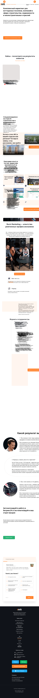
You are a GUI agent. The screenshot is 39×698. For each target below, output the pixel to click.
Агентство (32, 4)
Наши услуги (19, 618)
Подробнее (11, 282)
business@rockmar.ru (20, 654)
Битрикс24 (29, 5)
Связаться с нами (19, 650)
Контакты (37, 4)
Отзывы (19, 640)
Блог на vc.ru (19, 643)
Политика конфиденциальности (19, 688)
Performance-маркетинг (19, 620)
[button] (6, 4)
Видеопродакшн (20, 629)
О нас (19, 642)
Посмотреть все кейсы (20, 60)
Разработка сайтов (19, 631)
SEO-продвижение (19, 627)
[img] (35, 1)
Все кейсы (19, 638)
